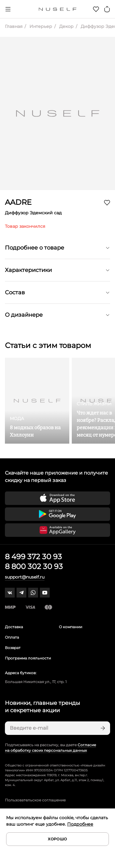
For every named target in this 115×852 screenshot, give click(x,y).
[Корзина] (107, 9)
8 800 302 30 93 (34, 566)
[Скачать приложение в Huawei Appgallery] (57, 530)
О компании (70, 627)
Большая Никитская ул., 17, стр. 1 (36, 681)
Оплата (12, 637)
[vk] (10, 593)
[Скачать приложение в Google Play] (57, 514)
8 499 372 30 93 (33, 556)
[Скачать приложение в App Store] (57, 498)
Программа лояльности (28, 658)
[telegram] (21, 593)
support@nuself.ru (24, 577)
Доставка (14, 627)
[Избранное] (96, 9)
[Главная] (57, 9)
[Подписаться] (102, 728)
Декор (66, 26)
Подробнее (80, 824)
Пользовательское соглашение (35, 800)
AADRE (18, 202)
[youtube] (45, 593)
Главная (13, 26)
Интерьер (40, 26)
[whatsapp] (33, 593)
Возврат (13, 647)
